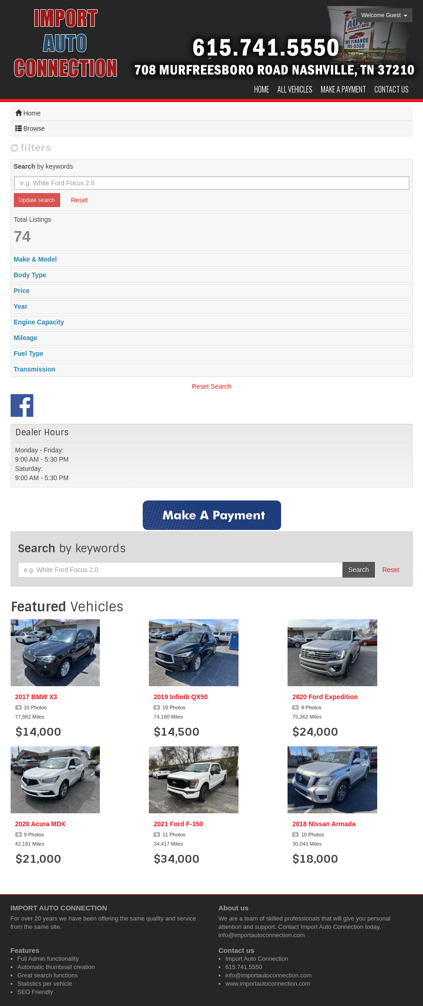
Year (21, 306)
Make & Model (35, 259)
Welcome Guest (385, 15)
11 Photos (169, 834)
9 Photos (306, 707)
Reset (79, 200)
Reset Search (211, 386)
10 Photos (31, 707)
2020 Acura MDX (40, 824)
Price (22, 290)
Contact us (391, 89)
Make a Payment (343, 89)
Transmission (34, 369)
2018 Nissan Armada (323, 824)
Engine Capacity (39, 322)
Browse (30, 128)
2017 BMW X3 (36, 697)
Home (261, 89)
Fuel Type (28, 353)
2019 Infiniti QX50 (180, 697)
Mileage (25, 337)
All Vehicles (295, 89)
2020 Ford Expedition (325, 697)
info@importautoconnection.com (262, 935)
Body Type (30, 275)
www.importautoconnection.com (268, 983)
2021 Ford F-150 (178, 824)
